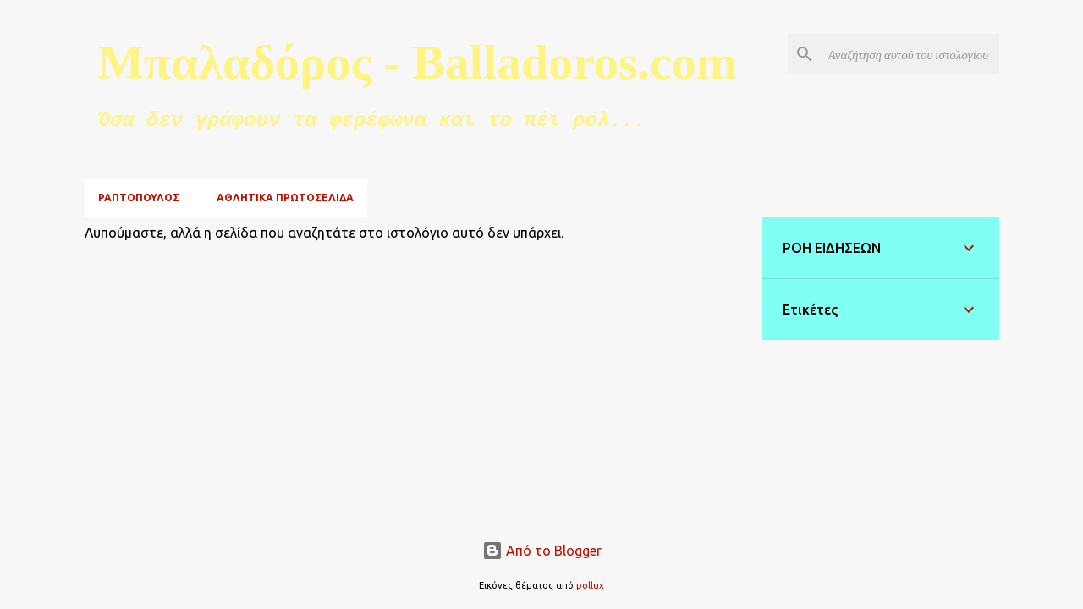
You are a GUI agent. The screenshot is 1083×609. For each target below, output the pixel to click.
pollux (590, 585)
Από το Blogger (542, 550)
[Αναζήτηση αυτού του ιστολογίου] (910, 54)
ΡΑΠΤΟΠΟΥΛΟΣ (138, 197)
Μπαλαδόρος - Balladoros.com (418, 62)
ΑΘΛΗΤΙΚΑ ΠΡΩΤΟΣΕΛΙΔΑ (285, 197)
